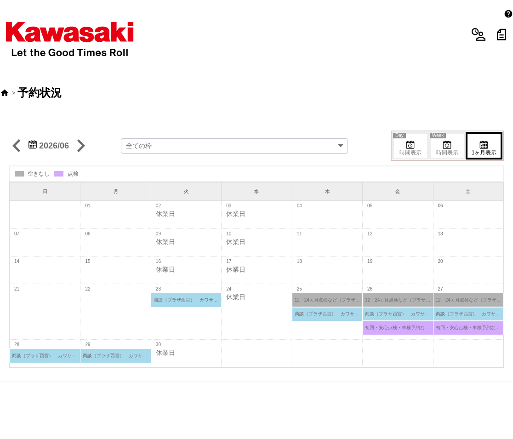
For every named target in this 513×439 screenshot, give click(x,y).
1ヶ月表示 (484, 123)
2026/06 (48, 120)
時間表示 (408, 119)
